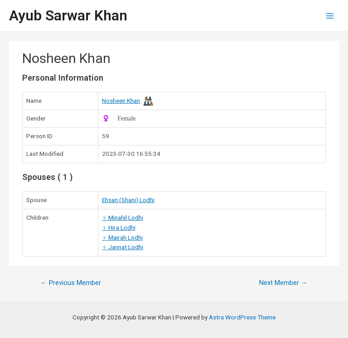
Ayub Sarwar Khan (68, 15)
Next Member (283, 283)
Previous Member (70, 283)
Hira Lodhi (118, 227)
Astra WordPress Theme (242, 317)
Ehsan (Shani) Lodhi (128, 199)
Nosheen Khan (121, 100)
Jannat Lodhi (122, 247)
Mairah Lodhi (122, 237)
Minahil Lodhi (122, 217)
